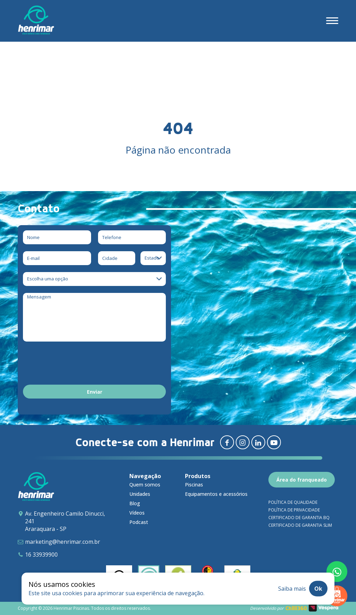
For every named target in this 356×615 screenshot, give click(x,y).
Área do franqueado (301, 479)
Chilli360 (296, 608)
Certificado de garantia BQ (299, 517)
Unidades (139, 494)
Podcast (138, 522)
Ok (318, 588)
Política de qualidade (292, 502)
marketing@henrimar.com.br (62, 542)
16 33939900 (41, 554)
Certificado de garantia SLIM (300, 525)
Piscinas (194, 484)
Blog (134, 503)
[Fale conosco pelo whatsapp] (336, 571)
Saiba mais (292, 588)
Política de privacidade (294, 510)
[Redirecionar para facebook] (227, 442)
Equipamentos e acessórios (216, 494)
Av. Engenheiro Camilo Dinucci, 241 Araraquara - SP (65, 521)
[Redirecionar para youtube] (274, 442)
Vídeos (137, 512)
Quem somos (144, 484)
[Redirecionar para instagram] (243, 442)
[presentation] (76, 364)
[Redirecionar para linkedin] (258, 442)
